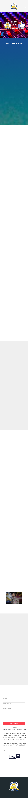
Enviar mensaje (14, 723)
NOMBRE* (5, 698)
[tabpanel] (14, 25)
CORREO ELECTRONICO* (7, 703)
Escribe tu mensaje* (7, 708)
